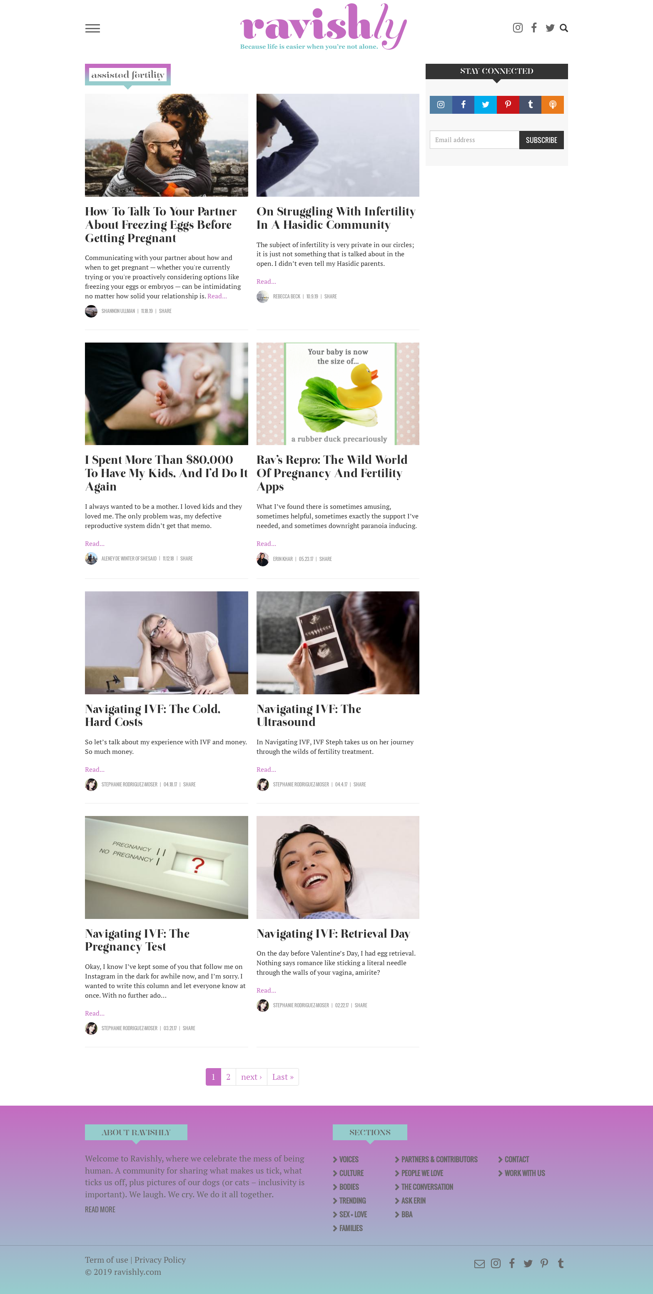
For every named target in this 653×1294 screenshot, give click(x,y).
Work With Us (525, 1173)
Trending (352, 1201)
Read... (217, 295)
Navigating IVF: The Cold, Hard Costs (152, 716)
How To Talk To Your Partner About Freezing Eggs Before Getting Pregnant (161, 224)
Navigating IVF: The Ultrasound (309, 716)
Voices (349, 1159)
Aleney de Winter (118, 558)
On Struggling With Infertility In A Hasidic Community (336, 218)
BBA (406, 1214)
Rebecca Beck (286, 296)
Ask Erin (413, 1201)
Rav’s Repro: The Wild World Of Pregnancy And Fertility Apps (332, 473)
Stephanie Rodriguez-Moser (129, 784)
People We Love (422, 1173)
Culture (351, 1173)
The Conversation (427, 1187)
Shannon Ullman (118, 311)
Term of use (106, 1259)
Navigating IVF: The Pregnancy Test (137, 940)
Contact (517, 1159)
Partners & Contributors (439, 1159)
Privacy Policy (160, 1259)
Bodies (349, 1187)
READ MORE (100, 1209)
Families (351, 1228)
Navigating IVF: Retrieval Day (335, 933)
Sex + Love (353, 1214)
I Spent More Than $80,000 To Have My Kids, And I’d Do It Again (166, 473)
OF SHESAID (146, 558)
